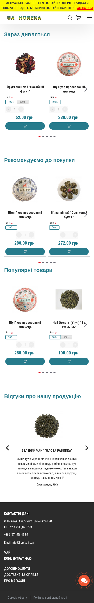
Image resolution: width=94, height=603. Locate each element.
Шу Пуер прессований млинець (69, 89)
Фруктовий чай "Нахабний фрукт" (25, 89)
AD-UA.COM (85, 8)
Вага (8, 97)
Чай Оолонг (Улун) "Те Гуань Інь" (69, 325)
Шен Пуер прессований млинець (25, 215)
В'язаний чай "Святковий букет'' (69, 215)
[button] (86, 89)
